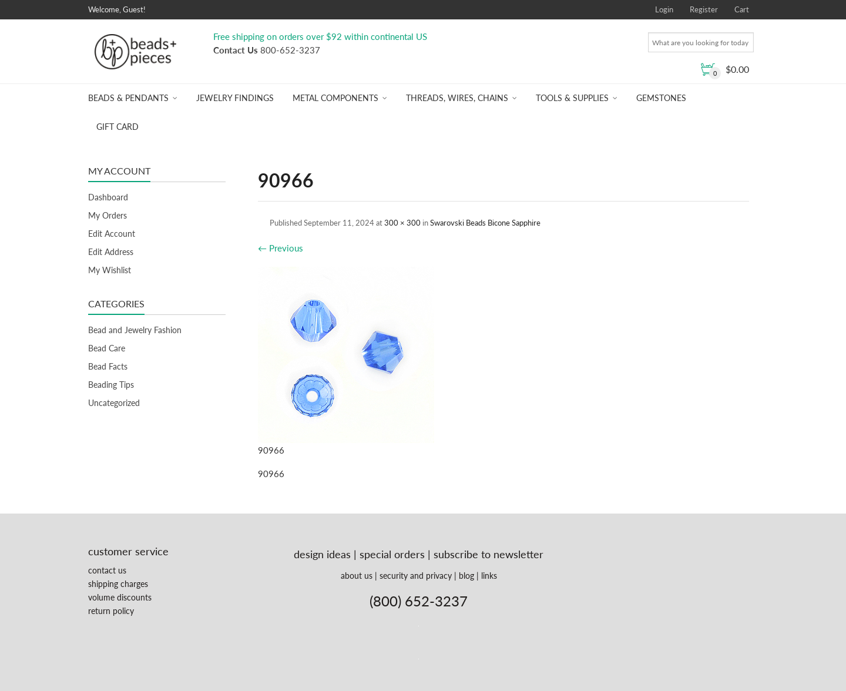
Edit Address (110, 252)
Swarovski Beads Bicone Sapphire (485, 222)
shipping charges (118, 584)
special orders (392, 554)
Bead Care (106, 348)
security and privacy (416, 576)
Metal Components (335, 98)
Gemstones (661, 98)
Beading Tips (111, 385)
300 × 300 (402, 222)
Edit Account (111, 234)
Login (664, 9)
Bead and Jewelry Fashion (135, 330)
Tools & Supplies (572, 98)
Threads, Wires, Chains (457, 98)
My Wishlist (109, 270)
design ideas (322, 554)
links (489, 576)
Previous (280, 248)
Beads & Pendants (128, 98)
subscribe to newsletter (488, 554)
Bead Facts (107, 366)
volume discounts (120, 597)
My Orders (107, 215)
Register (704, 9)
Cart (741, 9)
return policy (111, 611)
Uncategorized (114, 403)
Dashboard (108, 197)
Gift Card (117, 127)
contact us (107, 570)
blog (466, 576)
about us (356, 576)
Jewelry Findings (235, 98)
